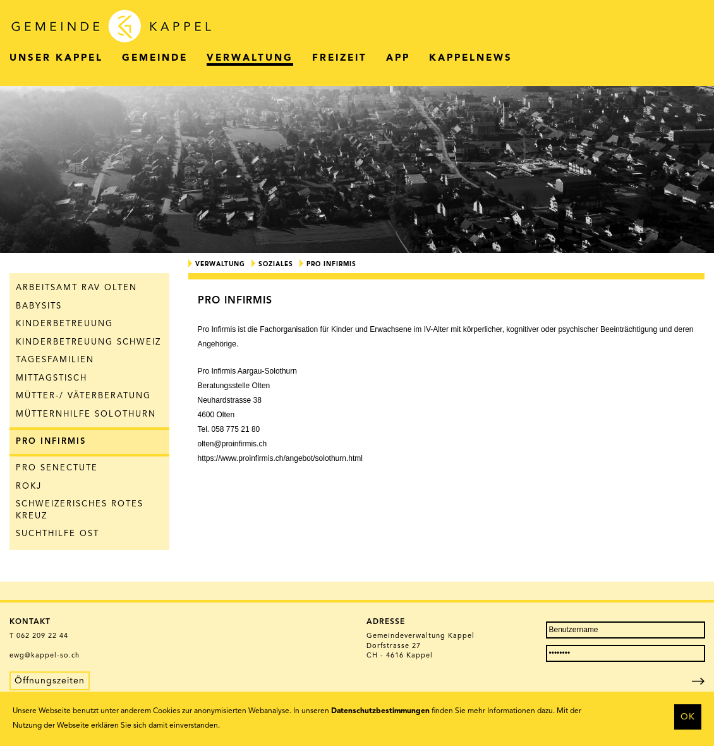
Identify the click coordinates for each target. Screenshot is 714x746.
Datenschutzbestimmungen (380, 711)
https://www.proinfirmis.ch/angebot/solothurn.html (280, 458)
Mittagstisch (51, 378)
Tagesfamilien (55, 360)
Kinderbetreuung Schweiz (88, 342)
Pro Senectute (57, 468)
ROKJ (29, 486)
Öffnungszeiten (50, 680)
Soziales (275, 264)
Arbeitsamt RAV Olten (76, 288)
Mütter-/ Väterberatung (83, 396)
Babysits (39, 306)
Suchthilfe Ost (57, 534)
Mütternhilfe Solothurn (86, 414)
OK (688, 716)
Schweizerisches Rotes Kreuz (79, 510)
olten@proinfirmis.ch (232, 443)
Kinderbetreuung (64, 324)
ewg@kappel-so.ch (44, 655)
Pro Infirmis (51, 441)
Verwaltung (220, 264)
